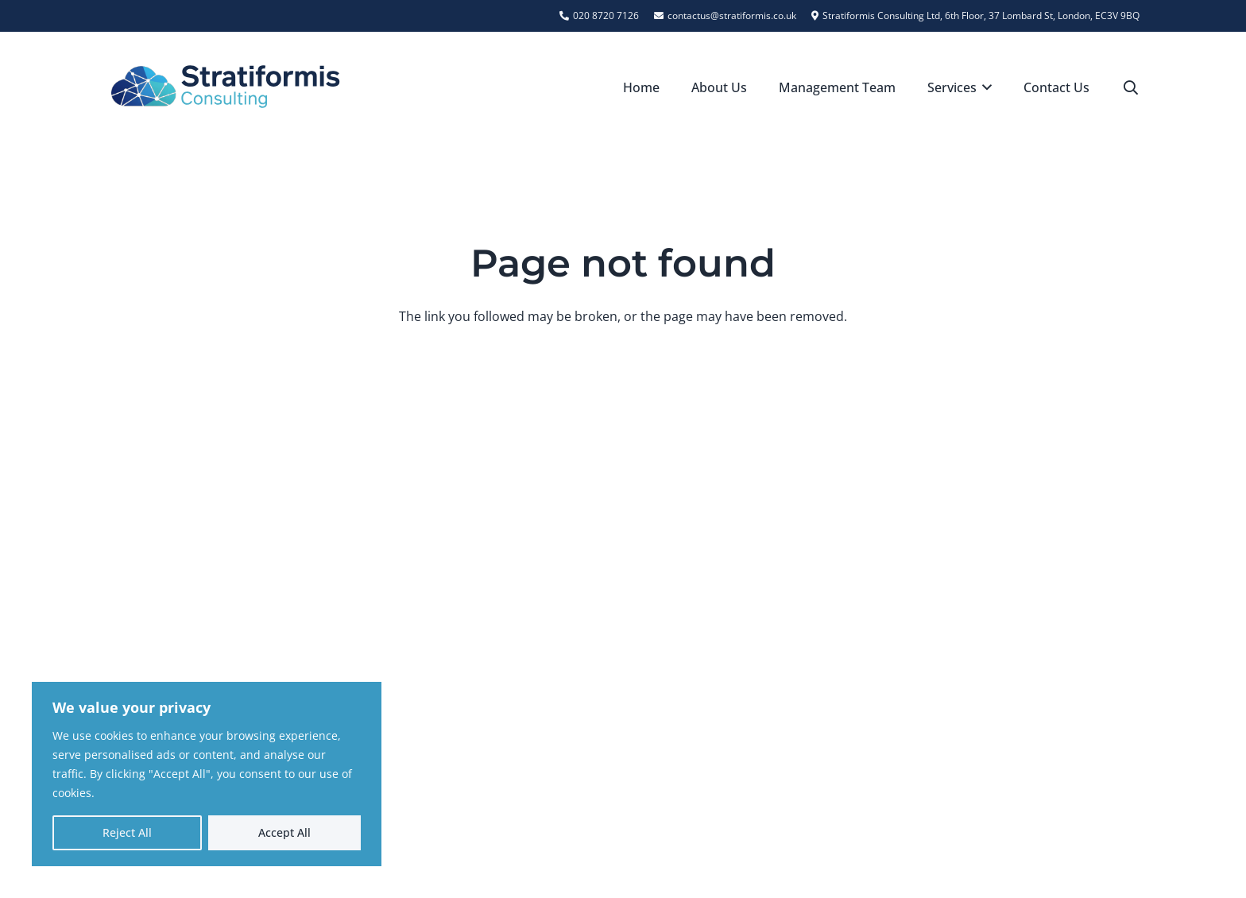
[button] (985, 87)
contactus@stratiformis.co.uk (941, 644)
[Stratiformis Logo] (225, 87)
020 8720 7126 (895, 609)
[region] (206, 774)
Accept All (284, 832)
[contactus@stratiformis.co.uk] (837, 644)
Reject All (127, 832)
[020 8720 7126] (837, 609)
